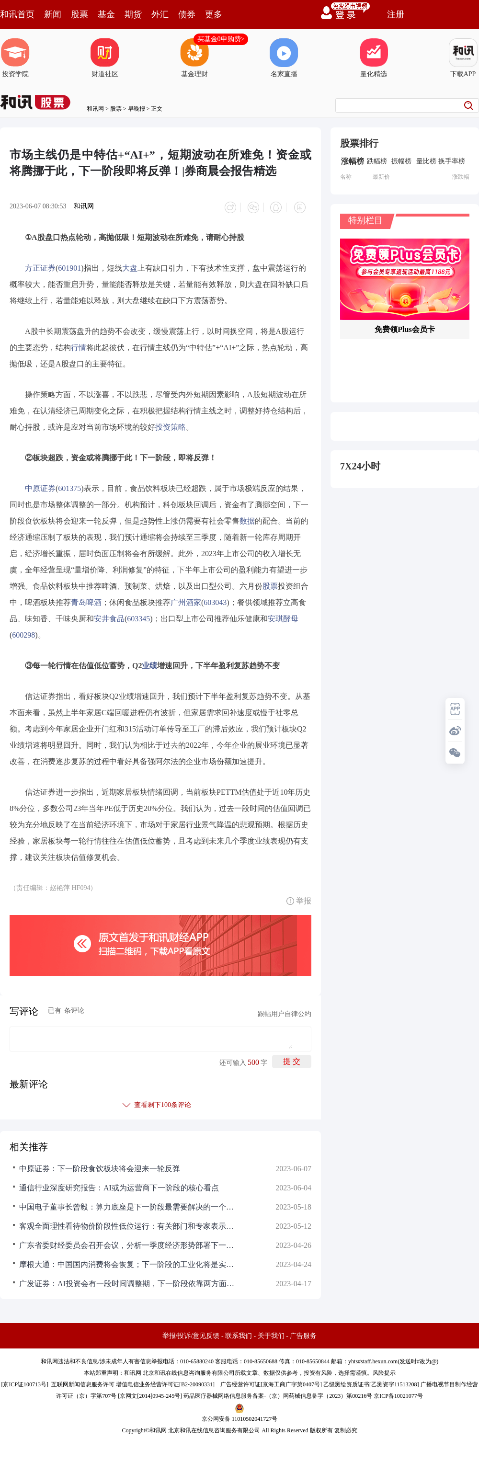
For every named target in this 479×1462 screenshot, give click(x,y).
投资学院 (15, 58)
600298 (23, 632)
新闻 (52, 14)
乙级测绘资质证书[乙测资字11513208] (371, 1382)
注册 (395, 14)
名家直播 (284, 58)
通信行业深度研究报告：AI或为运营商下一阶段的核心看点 (119, 1185)
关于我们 (271, 1333)
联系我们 (238, 1333)
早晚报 (136, 108)
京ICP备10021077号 (398, 1393)
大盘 (129, 266)
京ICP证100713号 (24, 1382)
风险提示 (384, 1370)
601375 (69, 486)
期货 (133, 14)
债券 (186, 14)
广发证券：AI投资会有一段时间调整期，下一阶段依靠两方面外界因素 (129, 1281)
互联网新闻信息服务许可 (82, 1382)
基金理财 (194, 58)
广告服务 (303, 1333)
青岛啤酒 (86, 600)
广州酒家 (186, 600)
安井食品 (109, 616)
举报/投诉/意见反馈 (191, 1333)
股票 (79, 14)
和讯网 (95, 108)
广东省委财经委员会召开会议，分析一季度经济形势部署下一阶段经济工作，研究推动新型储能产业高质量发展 (129, 1243)
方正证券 (40, 266)
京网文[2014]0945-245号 (150, 1393)
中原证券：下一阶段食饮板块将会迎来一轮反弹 (99, 1166)
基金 (106, 14)
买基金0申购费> (221, 39)
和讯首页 (17, 14)
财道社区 (105, 58)
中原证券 (40, 486)
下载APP (463, 58)
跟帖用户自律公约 (284, 1011)
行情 (78, 345)
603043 (215, 600)
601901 (69, 266)
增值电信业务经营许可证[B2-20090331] (165, 1382)
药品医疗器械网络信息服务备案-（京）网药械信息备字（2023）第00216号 (277, 1393)
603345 (138, 616)
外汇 (160, 14)
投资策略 (170, 425)
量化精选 (373, 58)
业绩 (149, 663)
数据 (247, 518)
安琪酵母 (283, 616)
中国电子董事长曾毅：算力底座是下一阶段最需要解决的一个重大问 (129, 1204)
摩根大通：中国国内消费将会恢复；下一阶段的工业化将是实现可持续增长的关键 (129, 1262)
